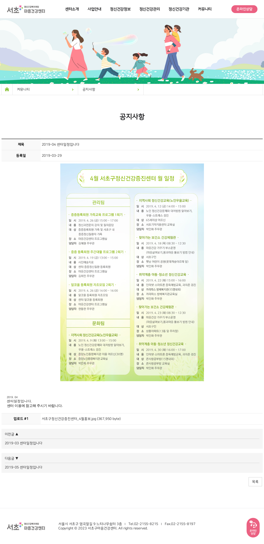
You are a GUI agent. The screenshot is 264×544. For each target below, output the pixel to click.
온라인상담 (244, 9)
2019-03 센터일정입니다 (23, 443)
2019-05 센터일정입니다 (23, 467)
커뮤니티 (205, 9)
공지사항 (88, 89)
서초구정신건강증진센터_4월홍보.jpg (69, 419)
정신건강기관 (178, 9)
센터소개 (72, 9)
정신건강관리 (149, 9)
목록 (255, 482)
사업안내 (94, 9)
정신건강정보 (120, 9)
